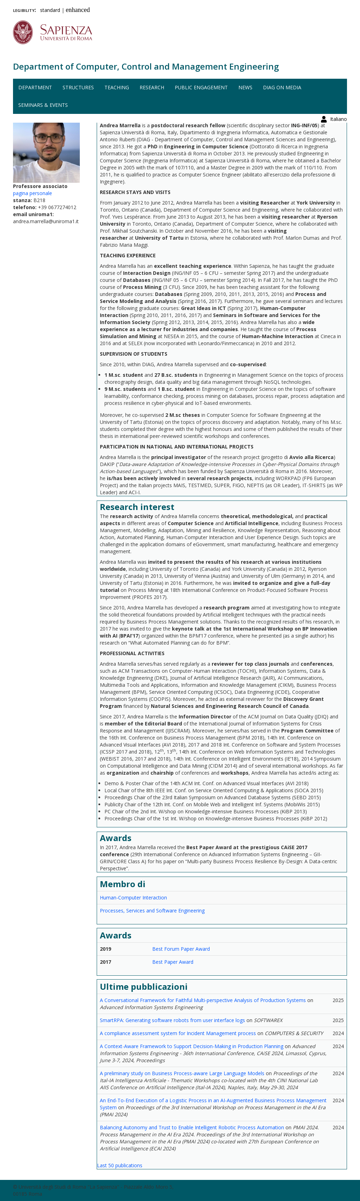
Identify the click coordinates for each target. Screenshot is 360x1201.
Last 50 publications (119, 1165)
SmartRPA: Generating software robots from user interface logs (172, 1020)
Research (152, 87)
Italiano (338, 8)
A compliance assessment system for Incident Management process (178, 1033)
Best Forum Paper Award (181, 948)
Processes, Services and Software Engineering (152, 910)
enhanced (78, 9)
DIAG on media (282, 87)
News (245, 87)
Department (35, 87)
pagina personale (32, 193)
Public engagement (201, 87)
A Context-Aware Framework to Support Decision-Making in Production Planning (191, 1046)
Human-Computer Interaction (133, 897)
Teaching (116, 87)
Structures (78, 87)
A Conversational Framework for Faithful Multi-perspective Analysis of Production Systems (203, 1000)
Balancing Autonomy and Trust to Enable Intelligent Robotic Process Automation (192, 1127)
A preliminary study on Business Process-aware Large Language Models (182, 1073)
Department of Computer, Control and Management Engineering (146, 66)
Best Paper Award (172, 961)
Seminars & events (43, 105)
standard (50, 10)
